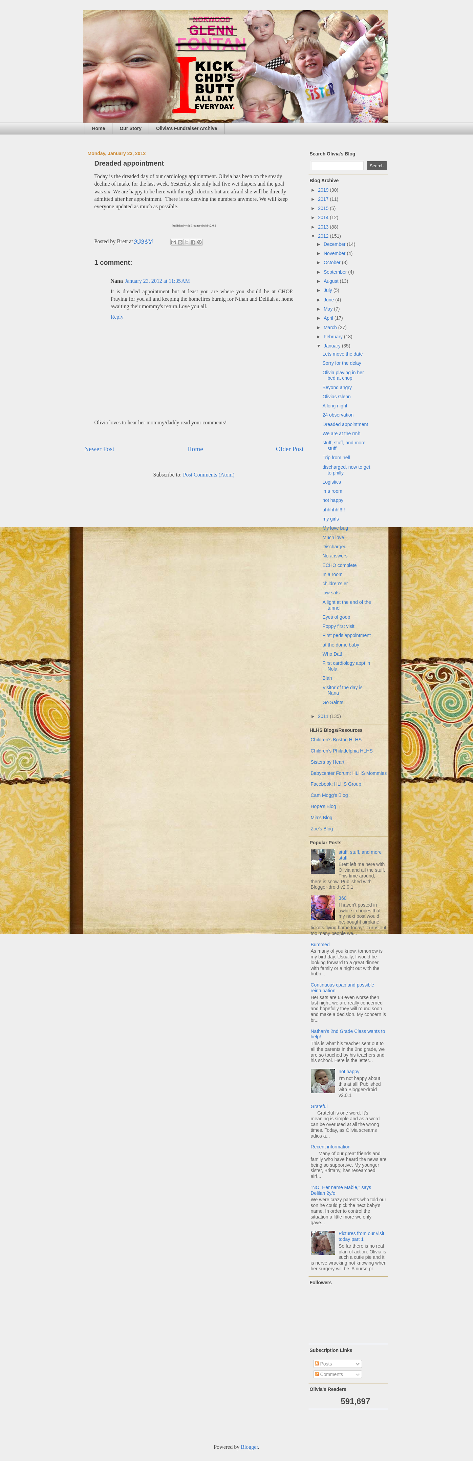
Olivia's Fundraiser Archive (186, 128)
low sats (331, 592)
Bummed (320, 944)
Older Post (290, 448)
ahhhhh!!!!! (333, 509)
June (329, 299)
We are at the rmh (341, 433)
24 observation (337, 415)
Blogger (249, 1447)
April (329, 318)
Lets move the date (342, 354)
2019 (324, 190)
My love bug (335, 528)
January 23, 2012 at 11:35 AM (157, 281)
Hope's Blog (323, 806)
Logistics (331, 482)
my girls (330, 519)
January (333, 345)
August (332, 281)
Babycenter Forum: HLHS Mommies (349, 773)
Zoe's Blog (322, 828)
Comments (329, 1374)
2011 (324, 716)
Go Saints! (333, 702)
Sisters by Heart (328, 762)
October (333, 262)
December (335, 244)
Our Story (131, 128)
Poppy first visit (338, 626)
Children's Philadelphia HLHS (342, 751)
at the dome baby (340, 645)
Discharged (334, 546)
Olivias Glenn (336, 396)
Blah (327, 678)
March (331, 327)
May (329, 309)
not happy (332, 500)
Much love (333, 537)
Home (98, 128)
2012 (324, 236)
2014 (324, 217)
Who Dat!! (332, 654)
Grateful (319, 1106)
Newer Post (99, 448)
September (336, 272)
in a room (332, 491)
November (335, 253)
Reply (117, 317)
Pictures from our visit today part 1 (361, 1236)
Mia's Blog (321, 817)
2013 (324, 227)
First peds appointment (346, 635)
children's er (335, 583)
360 (342, 898)
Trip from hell (336, 457)
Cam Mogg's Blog (329, 795)
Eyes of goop (336, 617)
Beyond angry (336, 387)
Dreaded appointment (345, 424)
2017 (324, 199)
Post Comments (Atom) (208, 475)
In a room (332, 574)
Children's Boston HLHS (336, 739)
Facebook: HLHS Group (336, 784)
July (329, 290)
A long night (334, 405)
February (334, 336)
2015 (324, 208)
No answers (334, 555)
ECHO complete (339, 565)
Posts (323, 1364)
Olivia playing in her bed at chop (343, 375)
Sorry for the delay (341, 363)
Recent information (331, 1146)
